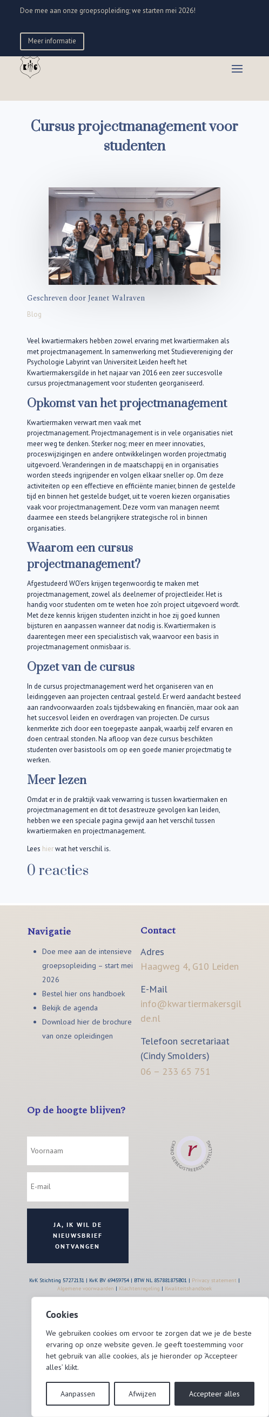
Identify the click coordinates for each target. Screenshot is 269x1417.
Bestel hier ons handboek (83, 993)
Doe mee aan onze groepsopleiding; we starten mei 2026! (108, 10)
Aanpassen (77, 1394)
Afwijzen (142, 1394)
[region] (150, 1357)
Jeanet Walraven (116, 298)
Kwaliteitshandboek (188, 1288)
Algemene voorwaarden (85, 1288)
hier (47, 848)
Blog (34, 314)
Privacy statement (214, 1280)
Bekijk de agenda (70, 1008)
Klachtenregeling (139, 1288)
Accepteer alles (214, 1394)
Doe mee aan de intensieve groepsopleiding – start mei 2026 (87, 965)
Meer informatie (52, 40)
